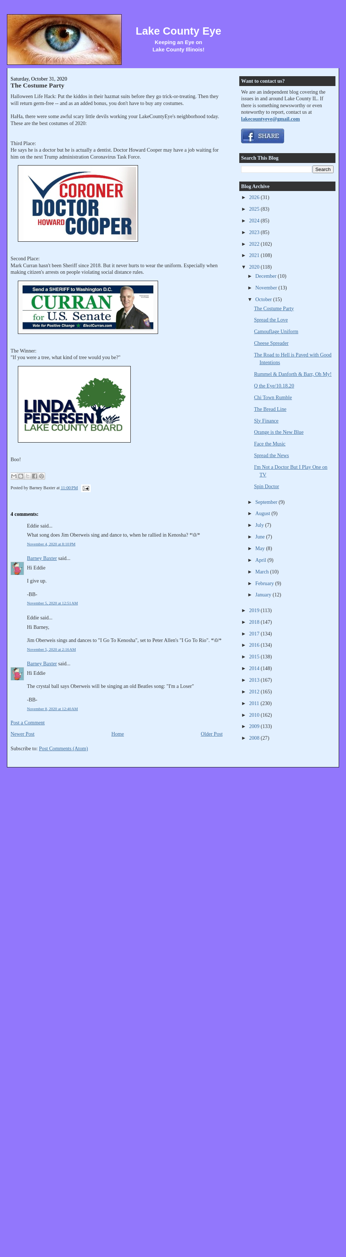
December (266, 276)
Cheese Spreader (271, 343)
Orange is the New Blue (278, 432)
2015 (255, 656)
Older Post (212, 734)
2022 (255, 244)
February (265, 583)
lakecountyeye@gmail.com (270, 119)
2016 (255, 645)
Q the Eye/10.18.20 (274, 386)
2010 (255, 715)
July (260, 525)
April (261, 560)
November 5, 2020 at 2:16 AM (51, 649)
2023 (255, 232)
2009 (255, 726)
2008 (255, 738)
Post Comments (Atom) (63, 748)
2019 (255, 610)
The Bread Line (270, 409)
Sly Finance (266, 421)
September (267, 502)
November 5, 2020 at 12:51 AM (52, 603)
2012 (255, 691)
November (266, 288)
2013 (255, 680)
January (264, 595)
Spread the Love (271, 320)
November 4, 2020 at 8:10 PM (51, 544)
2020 (255, 267)
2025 (255, 209)
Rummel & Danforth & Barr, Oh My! (292, 374)
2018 (255, 622)
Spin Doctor (266, 486)
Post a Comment (28, 722)
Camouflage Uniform (276, 331)
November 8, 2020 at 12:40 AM (52, 709)
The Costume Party (37, 85)
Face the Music (270, 444)
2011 (254, 703)
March (262, 572)
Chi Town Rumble (273, 397)
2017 (255, 634)
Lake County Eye (178, 31)
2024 (255, 220)
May (260, 548)
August (263, 513)
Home (117, 734)
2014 (255, 668)
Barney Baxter (42, 558)
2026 (255, 197)
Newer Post (23, 734)
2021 (255, 255)
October (264, 299)
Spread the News (271, 455)
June (260, 537)
